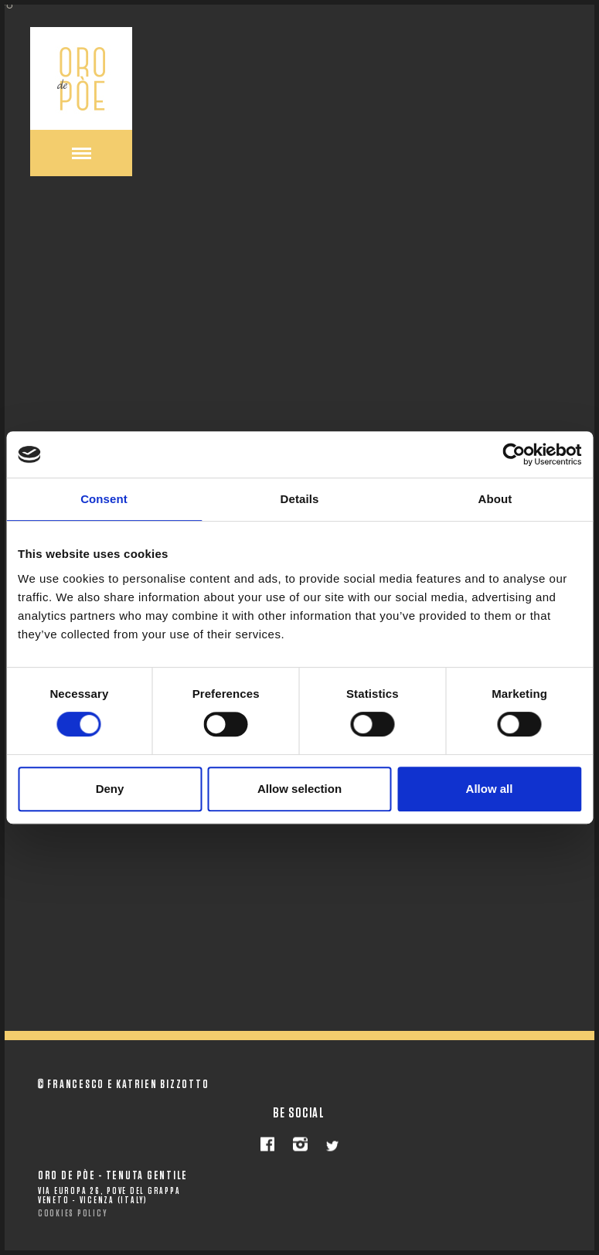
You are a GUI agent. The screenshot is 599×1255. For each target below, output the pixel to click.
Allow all (489, 788)
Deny (110, 788)
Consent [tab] (104, 498)
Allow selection (299, 788)
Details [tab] (300, 498)
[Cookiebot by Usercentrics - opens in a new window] (513, 454)
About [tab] (495, 498)
